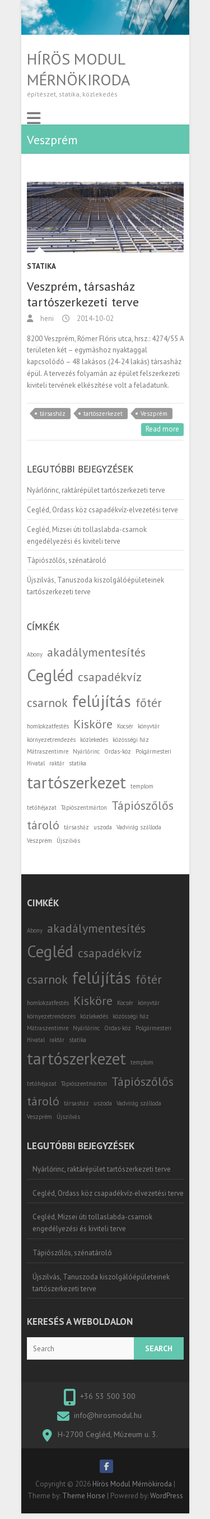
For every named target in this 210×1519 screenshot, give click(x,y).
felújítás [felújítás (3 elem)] (101, 701)
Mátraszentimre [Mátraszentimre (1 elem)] (47, 751)
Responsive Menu (33, 119)
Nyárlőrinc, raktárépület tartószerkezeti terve (96, 490)
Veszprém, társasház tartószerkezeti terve (83, 294)
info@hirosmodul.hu (108, 1415)
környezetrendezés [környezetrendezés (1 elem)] (51, 740)
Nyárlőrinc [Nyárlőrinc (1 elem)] (86, 751)
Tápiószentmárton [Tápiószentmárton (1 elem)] (84, 807)
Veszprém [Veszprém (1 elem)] (39, 841)
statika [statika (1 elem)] (77, 763)
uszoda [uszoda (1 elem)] (103, 827)
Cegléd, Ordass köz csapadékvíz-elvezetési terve (102, 510)
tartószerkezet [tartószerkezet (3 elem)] (76, 782)
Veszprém (154, 413)
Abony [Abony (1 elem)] (35, 654)
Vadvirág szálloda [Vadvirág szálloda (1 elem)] (138, 827)
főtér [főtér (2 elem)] (149, 702)
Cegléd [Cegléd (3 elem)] (50, 675)
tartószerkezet (103, 413)
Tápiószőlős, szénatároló (66, 560)
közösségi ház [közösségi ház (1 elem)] (131, 740)
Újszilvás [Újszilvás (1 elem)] (68, 841)
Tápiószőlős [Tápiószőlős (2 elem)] (142, 805)
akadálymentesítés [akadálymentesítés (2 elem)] (96, 652)
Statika (41, 266)
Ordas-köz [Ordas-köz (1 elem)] (117, 751)
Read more (162, 429)
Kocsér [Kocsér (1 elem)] (125, 726)
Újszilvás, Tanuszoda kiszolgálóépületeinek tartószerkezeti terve (101, 1282)
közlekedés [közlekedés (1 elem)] (94, 740)
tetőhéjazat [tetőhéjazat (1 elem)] (42, 807)
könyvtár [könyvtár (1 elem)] (149, 726)
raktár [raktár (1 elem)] (56, 763)
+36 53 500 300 (108, 1396)
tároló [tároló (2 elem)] (43, 825)
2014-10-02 (94, 318)
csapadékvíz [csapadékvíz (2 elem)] (110, 677)
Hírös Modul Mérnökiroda (78, 69)
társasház (53, 413)
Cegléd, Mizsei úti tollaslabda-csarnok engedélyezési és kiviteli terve (92, 1222)
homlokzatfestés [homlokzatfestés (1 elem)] (48, 726)
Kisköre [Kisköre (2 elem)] (93, 724)
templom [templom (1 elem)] (141, 786)
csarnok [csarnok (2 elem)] (47, 702)
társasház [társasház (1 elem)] (76, 827)
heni (46, 318)
